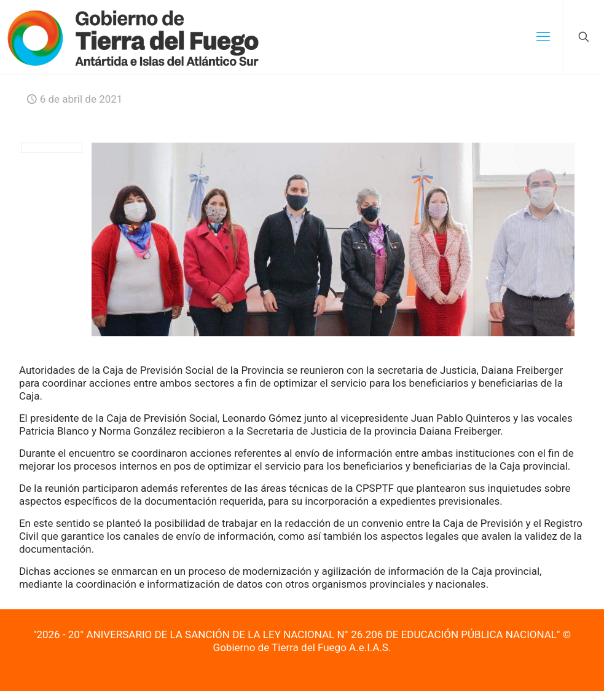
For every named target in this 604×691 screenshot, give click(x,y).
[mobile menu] (543, 36)
